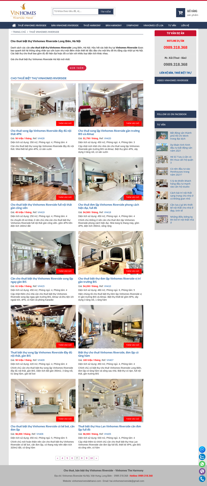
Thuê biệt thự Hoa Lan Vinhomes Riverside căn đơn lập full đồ (109, 428)
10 (91, 458)
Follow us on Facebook (172, 114)
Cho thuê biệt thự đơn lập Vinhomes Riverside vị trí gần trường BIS (109, 280)
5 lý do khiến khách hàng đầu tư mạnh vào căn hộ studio (180, 183)
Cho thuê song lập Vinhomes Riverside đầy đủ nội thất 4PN (41, 132)
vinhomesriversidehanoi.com (86, 481)
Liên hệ (185, 25)
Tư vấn (172, 25)
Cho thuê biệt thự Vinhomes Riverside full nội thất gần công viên (41, 206)
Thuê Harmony (92, 25)
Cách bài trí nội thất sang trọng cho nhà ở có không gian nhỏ (181, 195)
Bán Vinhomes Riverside (64, 25)
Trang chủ (19, 31)
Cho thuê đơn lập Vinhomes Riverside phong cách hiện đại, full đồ (108, 206)
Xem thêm (77, 68)
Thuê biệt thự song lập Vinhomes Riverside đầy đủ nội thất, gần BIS (41, 354)
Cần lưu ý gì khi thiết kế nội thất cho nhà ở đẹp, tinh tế (181, 207)
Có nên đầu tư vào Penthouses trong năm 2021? (180, 171)
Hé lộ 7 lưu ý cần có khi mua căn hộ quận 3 (181, 159)
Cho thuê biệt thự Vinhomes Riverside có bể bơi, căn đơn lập (43, 428)
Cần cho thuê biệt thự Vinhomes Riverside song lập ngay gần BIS (42, 280)
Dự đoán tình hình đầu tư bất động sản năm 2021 (181, 147)
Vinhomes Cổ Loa (153, 25)
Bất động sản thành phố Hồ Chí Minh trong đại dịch (181, 135)
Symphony (132, 25)
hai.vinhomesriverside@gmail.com (126, 481)
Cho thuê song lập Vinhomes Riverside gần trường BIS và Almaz (109, 132)
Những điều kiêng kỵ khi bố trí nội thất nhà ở (182, 219)
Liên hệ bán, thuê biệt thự (175, 73)
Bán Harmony (113, 25)
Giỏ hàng (192, 11)
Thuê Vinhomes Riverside (32, 25)
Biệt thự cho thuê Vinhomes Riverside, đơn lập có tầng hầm (108, 354)
